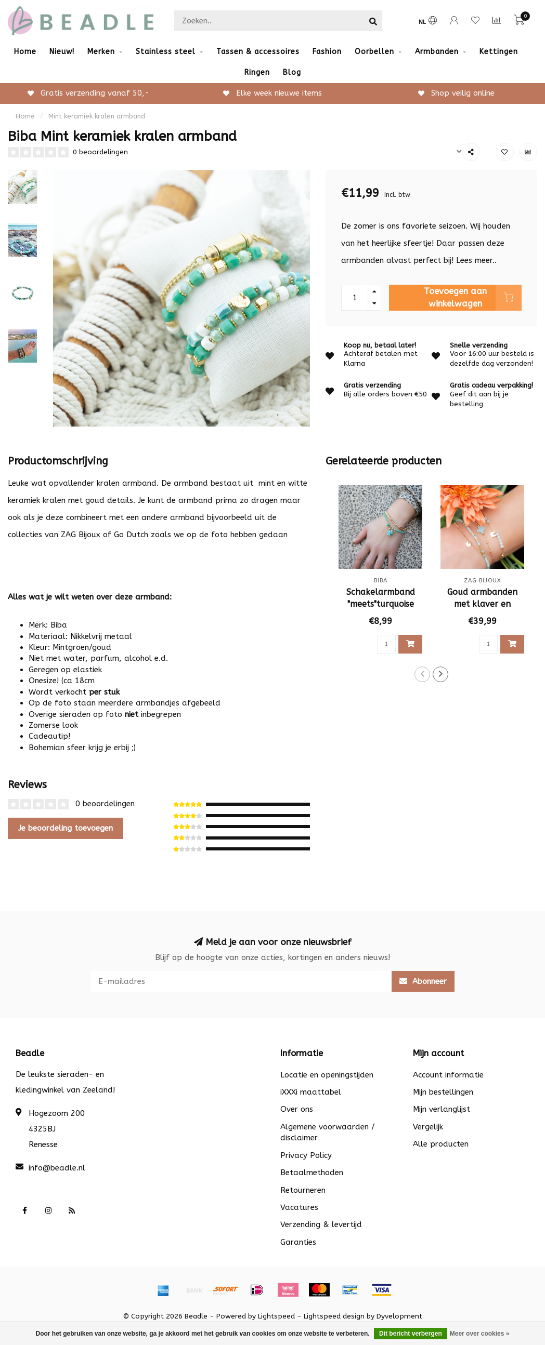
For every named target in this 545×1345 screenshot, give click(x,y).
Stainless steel (166, 51)
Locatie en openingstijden (326, 1075)
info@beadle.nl (57, 1168)
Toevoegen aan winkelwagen (473, 298)
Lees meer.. (476, 260)
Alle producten (441, 1144)
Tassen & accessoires (258, 51)
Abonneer (423, 981)
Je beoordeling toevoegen (65, 828)
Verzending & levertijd (321, 1224)
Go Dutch (131, 534)
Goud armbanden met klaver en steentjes (482, 604)
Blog (292, 72)
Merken (101, 51)
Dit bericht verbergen (410, 1333)
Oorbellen (374, 51)
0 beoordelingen (100, 152)
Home (25, 51)
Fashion (327, 51)
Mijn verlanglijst (441, 1109)
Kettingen (498, 51)
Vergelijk (428, 1126)
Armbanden (437, 51)
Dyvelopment (399, 1316)
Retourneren (303, 1190)
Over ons (296, 1109)
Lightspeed (276, 1316)
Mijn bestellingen (443, 1092)
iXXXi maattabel (310, 1092)
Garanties (298, 1242)
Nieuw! (61, 51)
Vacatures (299, 1207)
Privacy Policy (306, 1155)
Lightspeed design (334, 1316)
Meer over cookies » (480, 1333)
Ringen (257, 72)
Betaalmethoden (311, 1172)
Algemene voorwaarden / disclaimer (327, 1132)
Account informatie (448, 1075)
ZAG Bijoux (80, 534)
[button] (422, 674)
